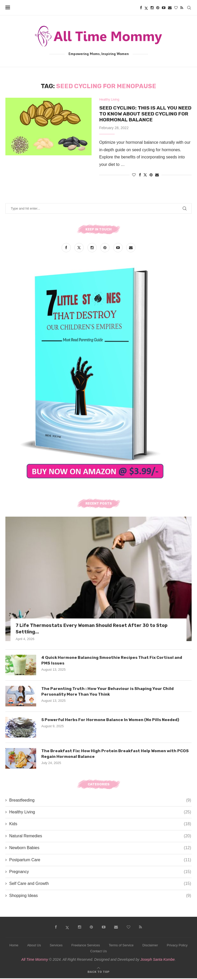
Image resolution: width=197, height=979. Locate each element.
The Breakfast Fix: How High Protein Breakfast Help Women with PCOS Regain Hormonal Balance (115, 754)
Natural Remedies (100, 837)
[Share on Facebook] (140, 176)
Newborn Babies (100, 849)
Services (56, 946)
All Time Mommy (34, 960)
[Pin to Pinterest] (151, 176)
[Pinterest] (157, 7)
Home (13, 946)
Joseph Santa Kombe (157, 960)
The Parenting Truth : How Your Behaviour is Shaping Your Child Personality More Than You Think (109, 692)
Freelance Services (85, 946)
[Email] (170, 7)
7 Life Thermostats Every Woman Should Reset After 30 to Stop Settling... (92, 629)
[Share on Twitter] (145, 176)
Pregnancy (100, 873)
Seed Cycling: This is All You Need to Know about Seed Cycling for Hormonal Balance (143, 114)
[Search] (189, 7)
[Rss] (181, 7)
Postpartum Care (100, 861)
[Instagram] (152, 7)
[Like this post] (134, 176)
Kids (100, 825)
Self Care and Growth (100, 884)
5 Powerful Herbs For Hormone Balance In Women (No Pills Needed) (111, 720)
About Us (34, 946)
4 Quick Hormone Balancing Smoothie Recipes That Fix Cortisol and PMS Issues (112, 661)
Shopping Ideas (100, 896)
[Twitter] (146, 7)
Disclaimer (150, 946)
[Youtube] (163, 7)
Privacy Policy (177, 946)
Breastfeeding (100, 801)
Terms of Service (121, 946)
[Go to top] (98, 972)
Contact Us (98, 952)
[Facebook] (141, 7)
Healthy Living (100, 813)
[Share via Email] (157, 176)
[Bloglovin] (176, 7)
